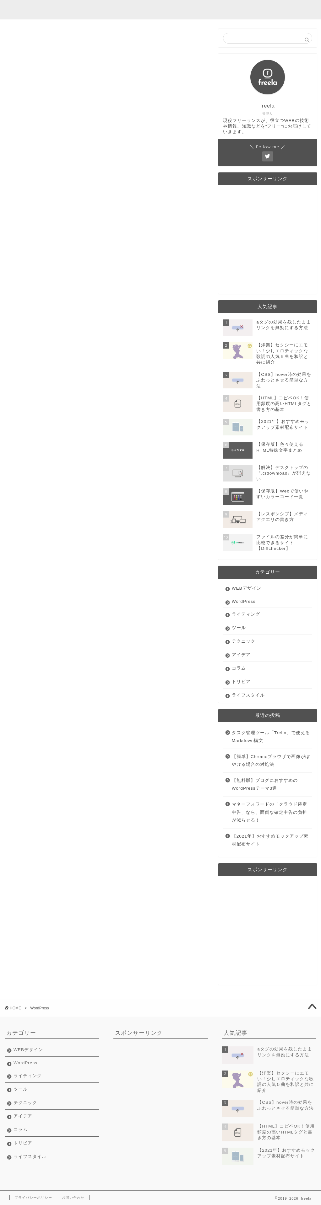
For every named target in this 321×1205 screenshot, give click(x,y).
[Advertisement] (267, 241)
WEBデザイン (246, 588)
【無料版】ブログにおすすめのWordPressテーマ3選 (265, 784)
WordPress (244, 601)
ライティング (154, 10)
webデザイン (116, 10)
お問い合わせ (73, 1197)
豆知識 (256, 10)
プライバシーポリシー (33, 1197)
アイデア (241, 654)
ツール (239, 627)
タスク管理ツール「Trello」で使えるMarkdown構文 (271, 736)
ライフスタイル (248, 695)
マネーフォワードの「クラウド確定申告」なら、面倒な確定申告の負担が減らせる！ (269, 812)
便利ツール (190, 10)
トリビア (241, 681)
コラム (239, 668)
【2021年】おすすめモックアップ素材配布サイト (270, 840)
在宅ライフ (284, 10)
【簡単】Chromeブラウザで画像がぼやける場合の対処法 (271, 760)
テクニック (243, 641)
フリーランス (225, 10)
